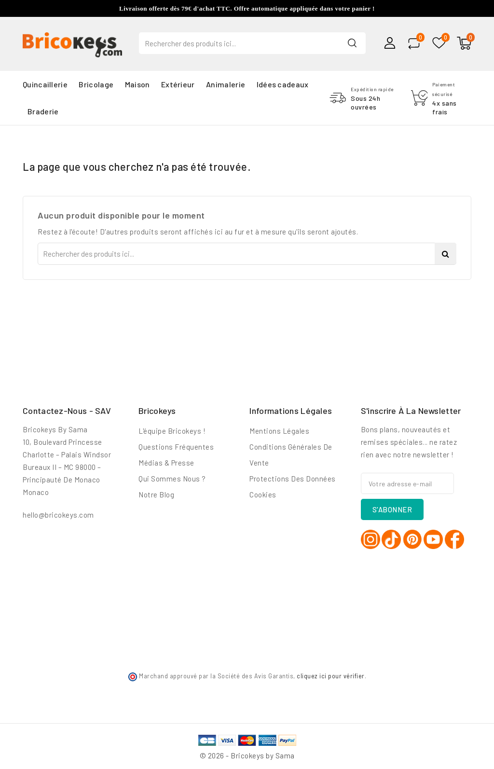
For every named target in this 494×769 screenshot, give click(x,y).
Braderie (42, 111)
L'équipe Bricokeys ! (172, 430)
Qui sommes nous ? (172, 478)
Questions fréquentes (176, 446)
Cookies (262, 494)
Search (352, 42)
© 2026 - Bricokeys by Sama (247, 755)
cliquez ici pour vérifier (331, 676)
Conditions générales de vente (290, 454)
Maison (137, 84)
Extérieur (178, 84)
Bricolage (96, 84)
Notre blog (156, 494)
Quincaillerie (45, 84)
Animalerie (225, 84)
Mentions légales (279, 430)
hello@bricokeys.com (58, 514)
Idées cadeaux (283, 84)
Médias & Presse (166, 462)
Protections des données (292, 478)
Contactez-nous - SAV (67, 410)
